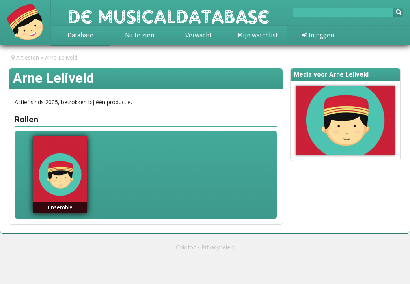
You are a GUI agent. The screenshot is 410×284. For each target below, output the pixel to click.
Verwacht (198, 35)
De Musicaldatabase (169, 12)
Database (80, 35)
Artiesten (27, 57)
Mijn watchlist (257, 35)
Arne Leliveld (61, 57)
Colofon (186, 247)
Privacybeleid (218, 247)
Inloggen (318, 35)
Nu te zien (139, 35)
